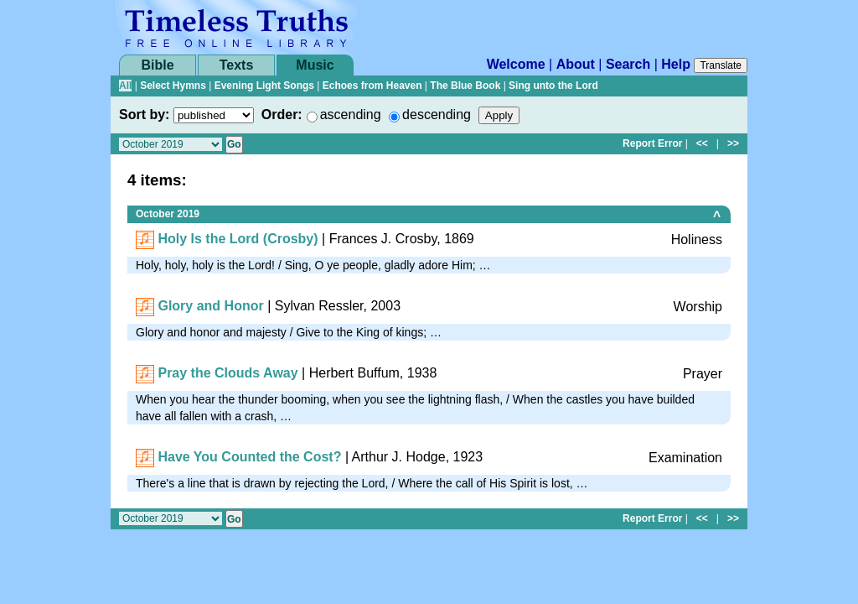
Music (314, 65)
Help (675, 64)
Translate (721, 65)
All (125, 85)
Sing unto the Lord (553, 85)
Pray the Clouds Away (227, 373)
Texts (237, 65)
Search (628, 64)
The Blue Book (465, 85)
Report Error (652, 143)
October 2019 (167, 214)
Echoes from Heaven (372, 85)
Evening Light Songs (264, 85)
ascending (350, 114)
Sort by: (144, 114)
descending (436, 114)
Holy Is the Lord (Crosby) (238, 239)
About (575, 64)
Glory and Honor (210, 306)
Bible (157, 65)
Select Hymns (173, 85)
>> (733, 143)
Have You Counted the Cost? (249, 457)
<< (702, 143)
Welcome (516, 64)
